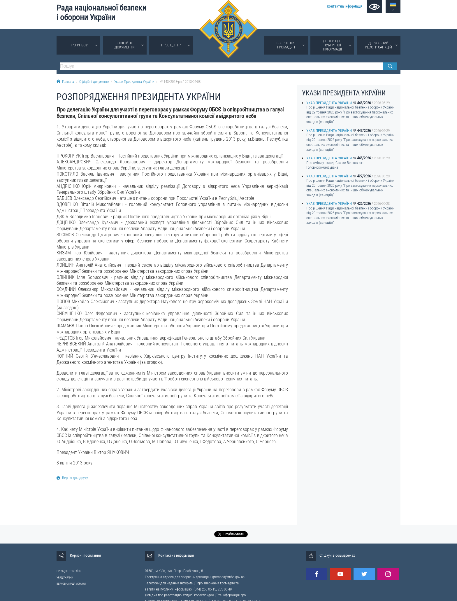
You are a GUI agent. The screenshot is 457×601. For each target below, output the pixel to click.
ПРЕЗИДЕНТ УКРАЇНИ (69, 571)
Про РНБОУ (78, 45)
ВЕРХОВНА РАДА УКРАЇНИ (71, 584)
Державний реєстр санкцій (378, 45)
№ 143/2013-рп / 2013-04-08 (180, 81)
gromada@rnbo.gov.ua (228, 577)
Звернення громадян (286, 45)
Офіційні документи (125, 45)
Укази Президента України (134, 81)
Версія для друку (72, 478)
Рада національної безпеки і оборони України (101, 12)
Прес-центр (171, 45)
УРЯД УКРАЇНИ (65, 577)
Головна (65, 81)
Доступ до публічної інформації (332, 45)
